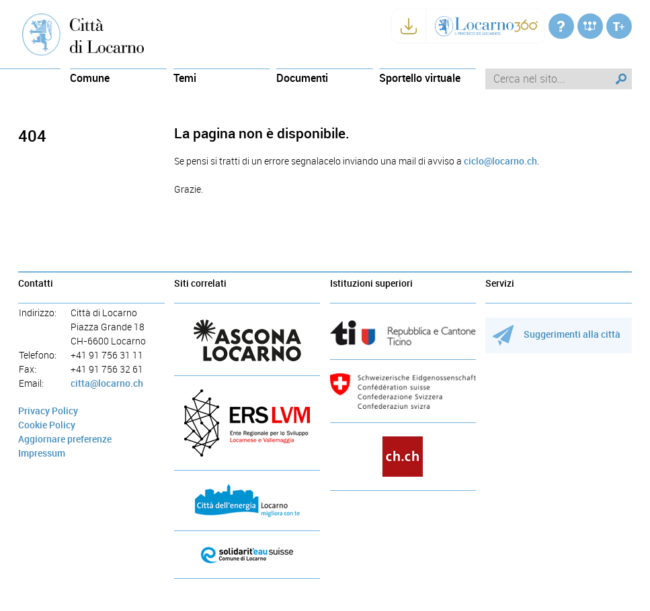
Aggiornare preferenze (65, 439)
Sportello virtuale (419, 78)
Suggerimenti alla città (557, 334)
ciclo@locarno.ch (500, 161)
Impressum (41, 453)
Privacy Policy (48, 411)
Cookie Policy (46, 425)
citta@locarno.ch (107, 383)
